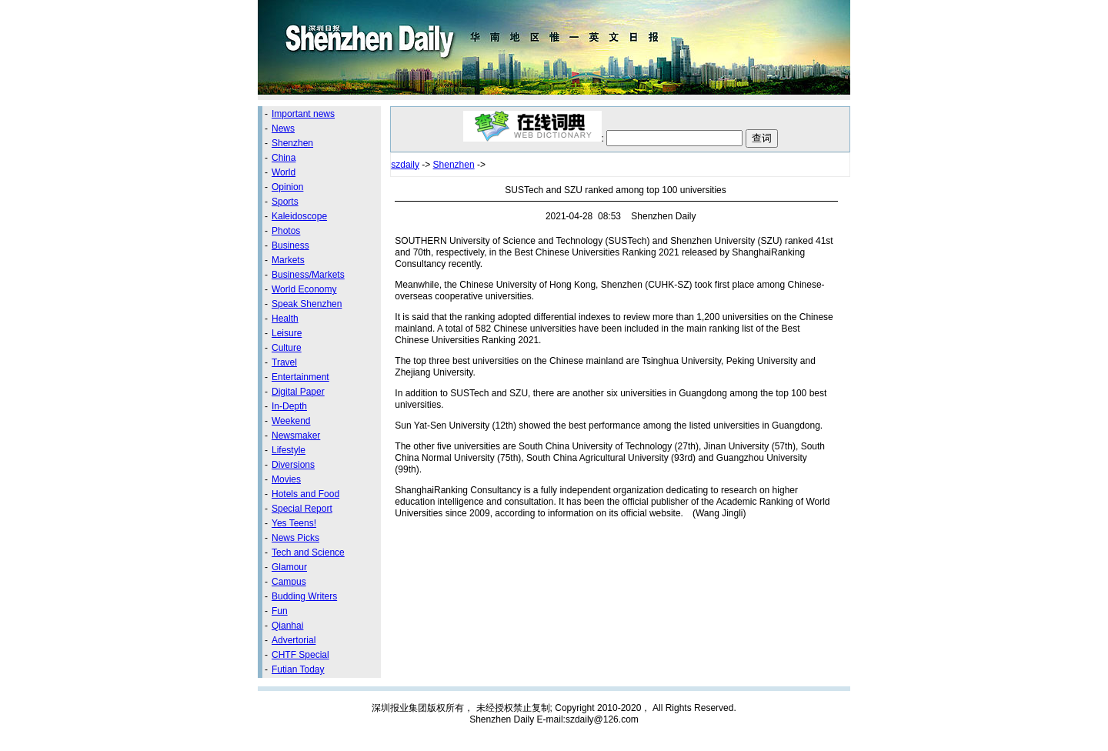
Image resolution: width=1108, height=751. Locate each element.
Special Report (302, 508)
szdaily (405, 164)
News (283, 128)
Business (290, 245)
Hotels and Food (305, 494)
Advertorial (293, 640)
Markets (288, 260)
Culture (287, 347)
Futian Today (298, 669)
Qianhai (287, 625)
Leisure (287, 333)
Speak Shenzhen (307, 304)
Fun (280, 611)
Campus (289, 581)
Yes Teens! (294, 523)
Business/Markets (308, 274)
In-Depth (289, 406)
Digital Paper (298, 391)
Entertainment (300, 377)
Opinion (287, 187)
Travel (284, 362)
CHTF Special (300, 654)
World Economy (304, 289)
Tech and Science (308, 552)
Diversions (293, 464)
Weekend (291, 421)
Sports (285, 201)
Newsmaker (296, 435)
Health (285, 318)
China (283, 157)
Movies (286, 479)
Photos (286, 230)
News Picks (295, 537)
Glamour (289, 567)
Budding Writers (304, 596)
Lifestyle (288, 450)
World (283, 172)
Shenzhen (292, 143)
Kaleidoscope (299, 216)
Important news (303, 113)
